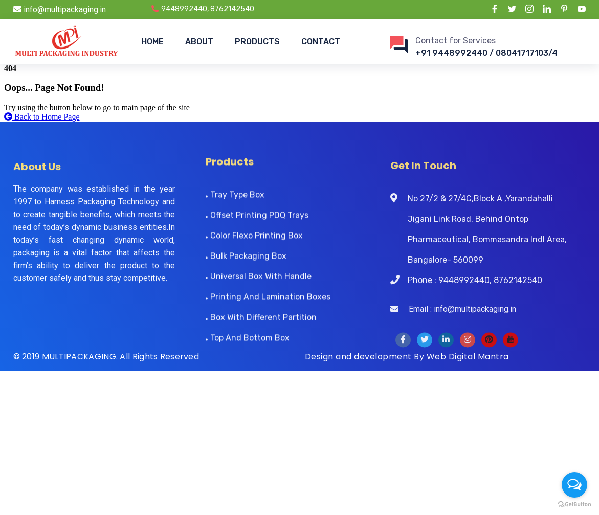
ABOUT (199, 41)
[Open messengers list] (574, 485)
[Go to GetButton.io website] (574, 504)
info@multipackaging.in (59, 9)
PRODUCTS (257, 41)
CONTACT (320, 41)
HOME (152, 41)
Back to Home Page (42, 116)
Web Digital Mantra (468, 356)
